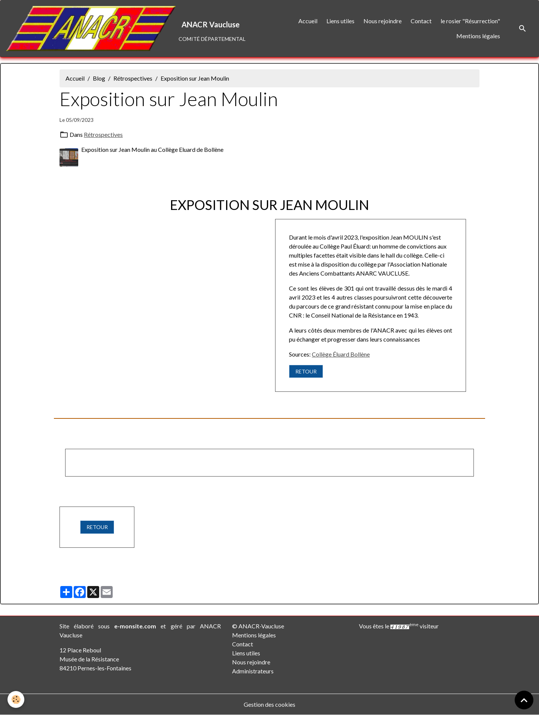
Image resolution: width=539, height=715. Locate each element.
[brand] (123, 28)
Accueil (307, 20)
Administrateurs (253, 671)
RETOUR (306, 371)
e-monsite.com (135, 626)
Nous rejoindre (382, 20)
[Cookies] (15, 699)
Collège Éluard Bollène (341, 354)
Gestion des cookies (269, 704)
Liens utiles (340, 20)
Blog (99, 78)
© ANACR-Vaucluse (258, 626)
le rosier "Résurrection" (470, 20)
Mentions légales (478, 35)
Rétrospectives (132, 78)
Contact (421, 20)
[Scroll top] (524, 700)
